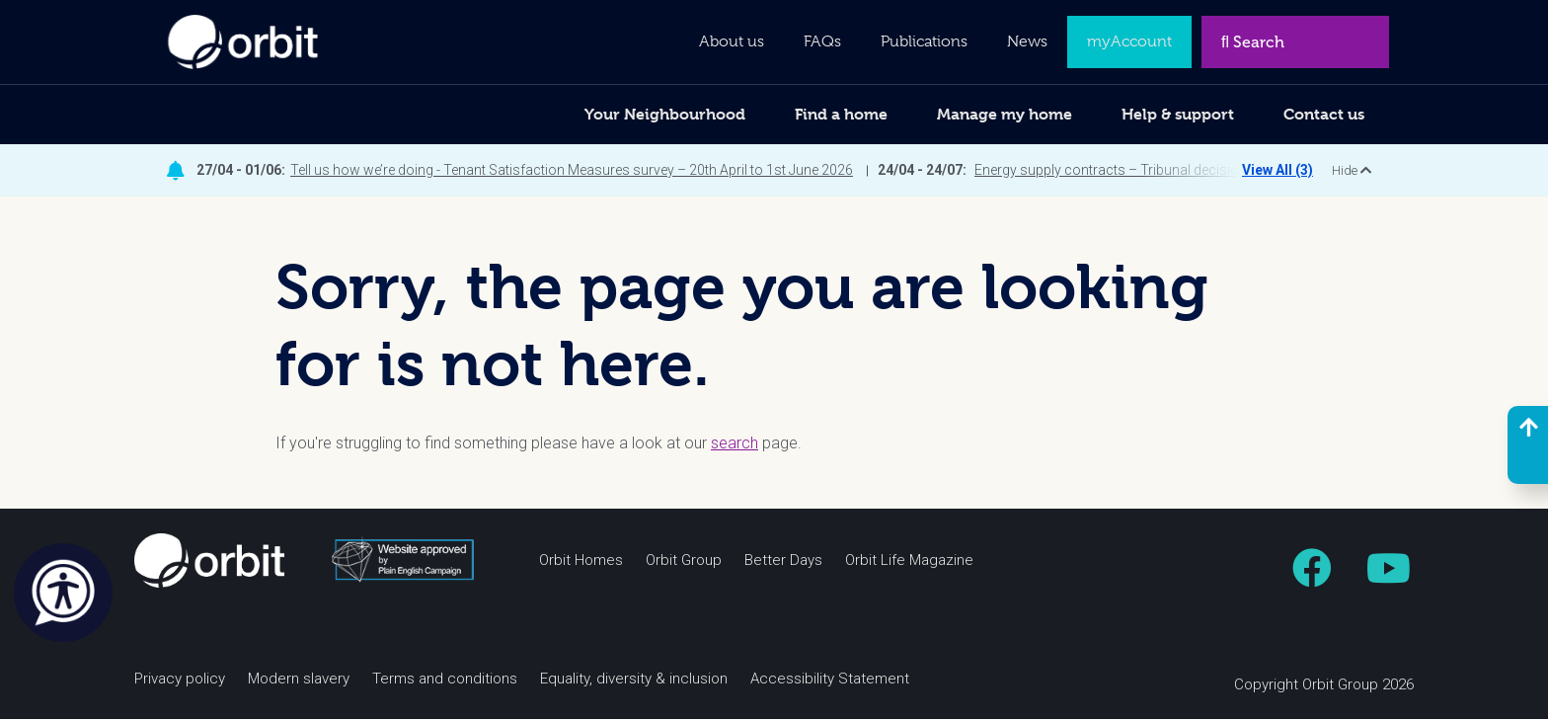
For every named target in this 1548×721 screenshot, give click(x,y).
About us (731, 41)
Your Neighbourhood (664, 114)
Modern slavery (298, 681)
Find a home (841, 114)
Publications (924, 41)
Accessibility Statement (829, 681)
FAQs (822, 41)
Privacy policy (179, 681)
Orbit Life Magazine (909, 562)
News (1027, 41)
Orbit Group (684, 562)
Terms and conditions (444, 681)
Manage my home (1004, 114)
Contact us (1323, 114)
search (734, 445)
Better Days (783, 562)
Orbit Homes (581, 562)
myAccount (1129, 41)
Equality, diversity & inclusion (634, 681)
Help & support (1178, 114)
